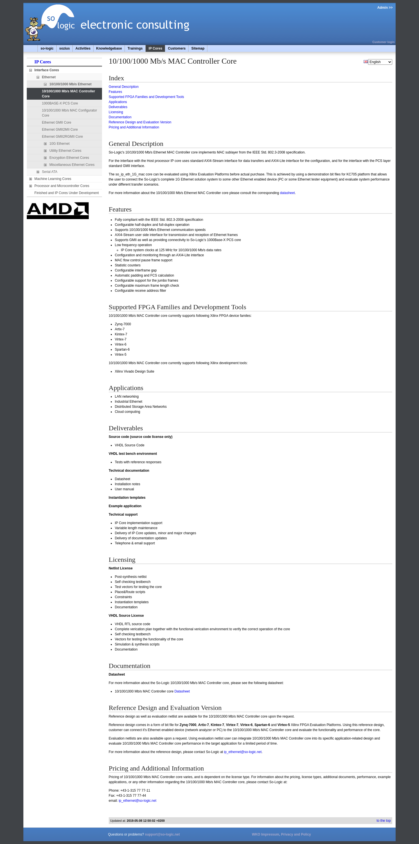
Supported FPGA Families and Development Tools (146, 97)
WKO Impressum (265, 834)
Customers (177, 48)
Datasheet (182, 691)
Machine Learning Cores (52, 179)
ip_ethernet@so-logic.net (243, 752)
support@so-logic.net (162, 834)
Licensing (116, 112)
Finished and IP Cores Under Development (66, 193)
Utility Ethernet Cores (65, 151)
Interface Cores (46, 70)
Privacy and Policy (296, 834)
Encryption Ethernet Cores (69, 158)
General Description (124, 87)
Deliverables (118, 107)
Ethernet (49, 77)
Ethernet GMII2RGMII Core (62, 137)
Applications (118, 102)
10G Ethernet (59, 144)
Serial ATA (49, 172)
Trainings (135, 48)
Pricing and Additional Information (134, 127)
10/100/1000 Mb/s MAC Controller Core (68, 93)
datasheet (287, 193)
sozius (64, 48)
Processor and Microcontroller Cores (61, 186)
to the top (384, 821)
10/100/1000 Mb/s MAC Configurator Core (69, 112)
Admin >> (385, 8)
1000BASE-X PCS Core (60, 103)
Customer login (383, 42)
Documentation (120, 117)
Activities (83, 48)
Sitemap (198, 48)
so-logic (47, 48)
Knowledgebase (109, 48)
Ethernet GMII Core (56, 122)
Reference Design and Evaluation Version (140, 122)
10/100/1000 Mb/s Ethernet (70, 84)
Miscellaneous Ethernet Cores (71, 165)
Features (115, 92)
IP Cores (155, 48)
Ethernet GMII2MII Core (60, 130)
